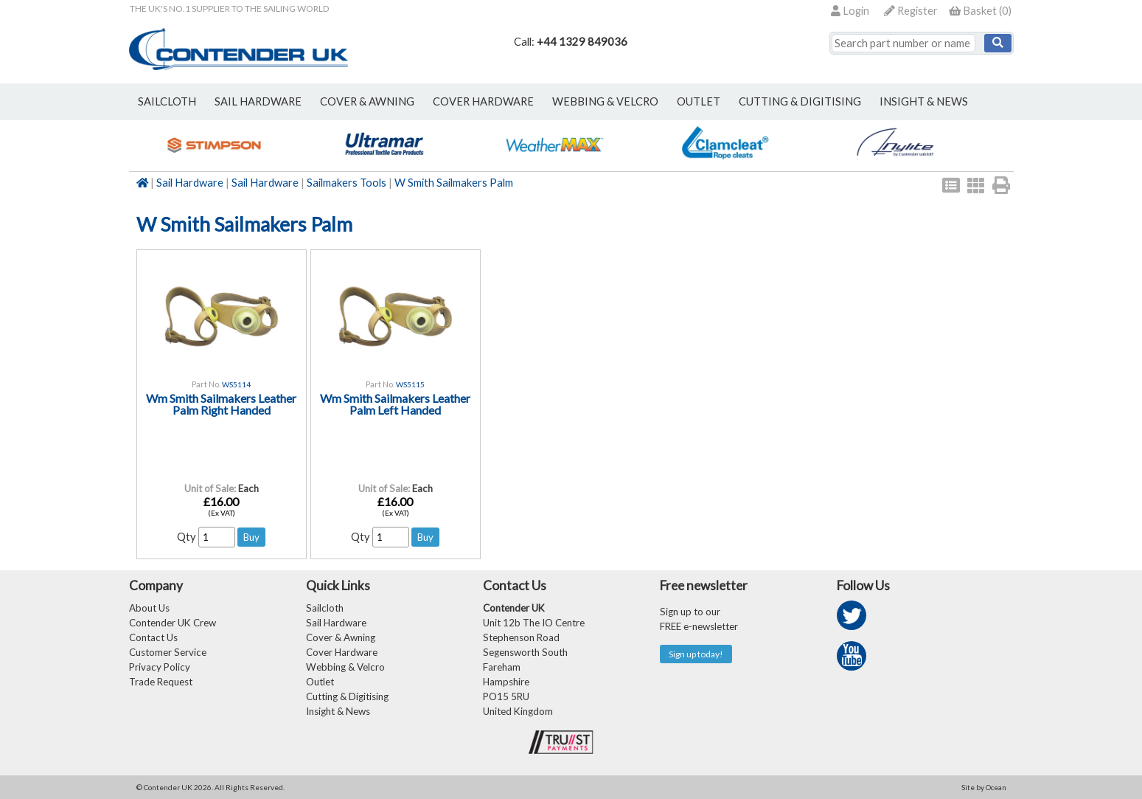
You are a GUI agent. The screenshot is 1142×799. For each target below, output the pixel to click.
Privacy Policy (159, 667)
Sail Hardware (189, 182)
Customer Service (167, 652)
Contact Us (153, 637)
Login (850, 10)
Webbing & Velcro (345, 667)
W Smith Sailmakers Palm (453, 182)
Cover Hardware (341, 652)
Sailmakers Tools (346, 182)
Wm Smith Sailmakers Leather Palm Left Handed (395, 404)
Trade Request (160, 682)
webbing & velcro (605, 101)
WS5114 (236, 384)
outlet (698, 101)
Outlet (320, 682)
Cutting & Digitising (800, 101)
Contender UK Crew (172, 623)
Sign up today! (696, 654)
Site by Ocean (983, 787)
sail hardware (258, 101)
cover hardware (483, 101)
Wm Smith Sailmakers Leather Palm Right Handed (221, 404)
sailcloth (167, 101)
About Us (149, 608)
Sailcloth (325, 608)
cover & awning (367, 101)
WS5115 (410, 384)
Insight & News (924, 101)
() (980, 10)
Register (911, 10)
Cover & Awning (340, 637)
